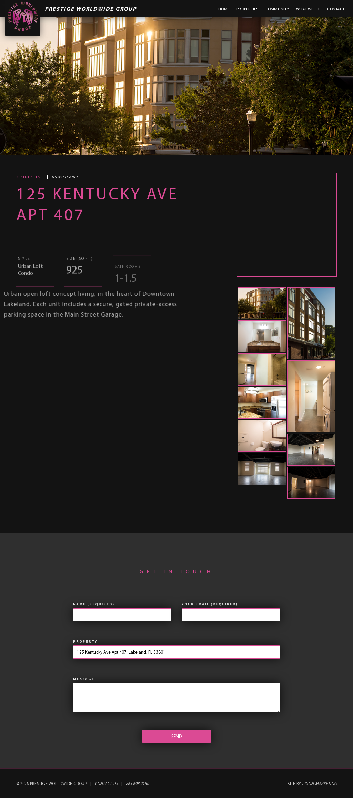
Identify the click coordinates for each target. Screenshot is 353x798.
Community (277, 8)
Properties (247, 8)
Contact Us (106, 783)
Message (83, 679)
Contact (335, 8)
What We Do (308, 8)
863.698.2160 (137, 783)
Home (224, 8)
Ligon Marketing (319, 783)
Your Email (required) (210, 604)
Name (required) (93, 604)
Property (85, 641)
